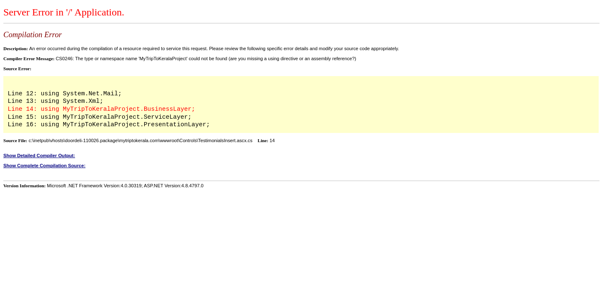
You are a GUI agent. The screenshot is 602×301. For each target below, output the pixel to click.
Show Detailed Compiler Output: (39, 155)
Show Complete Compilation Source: (44, 165)
